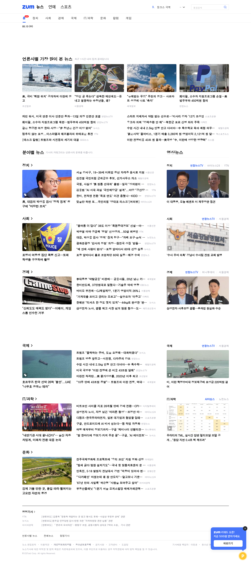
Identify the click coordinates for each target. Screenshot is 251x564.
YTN (226, 165)
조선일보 (26, 106)
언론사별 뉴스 (29, 535)
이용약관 (45, 544)
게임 (129, 18)
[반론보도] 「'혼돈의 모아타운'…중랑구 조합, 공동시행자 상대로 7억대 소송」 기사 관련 (86, 524)
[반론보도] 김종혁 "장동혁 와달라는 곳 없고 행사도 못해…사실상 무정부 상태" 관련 (83, 516)
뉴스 (40, 7)
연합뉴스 (184, 106)
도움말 (125, 544)
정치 (35, 18)
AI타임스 (210, 399)
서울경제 (79, 106)
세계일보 (131, 106)
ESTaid (27, 553)
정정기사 (27, 512)
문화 (103, 18)
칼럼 (116, 18)
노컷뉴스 (224, 399)
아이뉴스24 (213, 165)
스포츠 (66, 7)
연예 (52, 7)
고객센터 (113, 544)
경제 (61, 18)
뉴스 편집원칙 (29, 544)
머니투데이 (208, 272)
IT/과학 (88, 18)
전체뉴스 (48, 535)
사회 (48, 18)
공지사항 (99, 544)
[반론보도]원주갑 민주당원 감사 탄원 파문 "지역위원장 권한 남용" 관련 (77, 520)
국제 (74, 18)
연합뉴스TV (196, 165)
